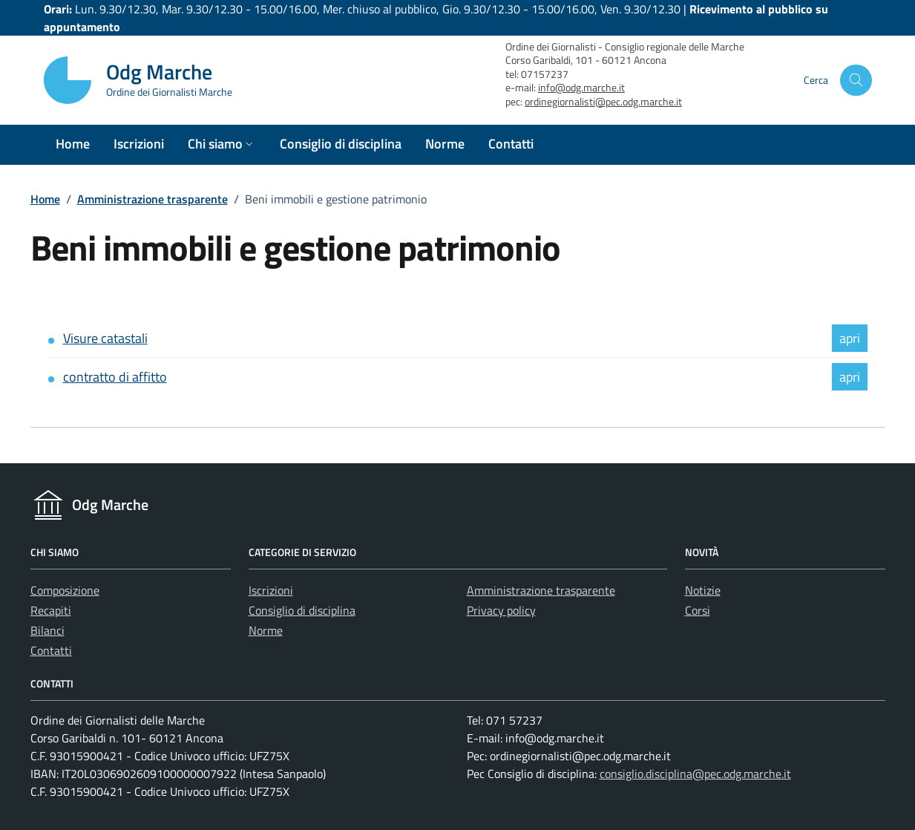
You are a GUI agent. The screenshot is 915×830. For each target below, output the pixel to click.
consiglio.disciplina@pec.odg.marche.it (695, 773)
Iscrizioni (271, 590)
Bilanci (47, 630)
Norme (266, 630)
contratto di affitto (115, 377)
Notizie (703, 590)
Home (45, 199)
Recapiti (50, 610)
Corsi (697, 610)
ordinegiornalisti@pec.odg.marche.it (603, 101)
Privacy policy (501, 610)
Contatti (51, 650)
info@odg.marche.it (581, 87)
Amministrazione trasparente (152, 199)
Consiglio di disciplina (302, 610)
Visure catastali (105, 338)
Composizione (64, 590)
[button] (222, 145)
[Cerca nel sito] (856, 81)
